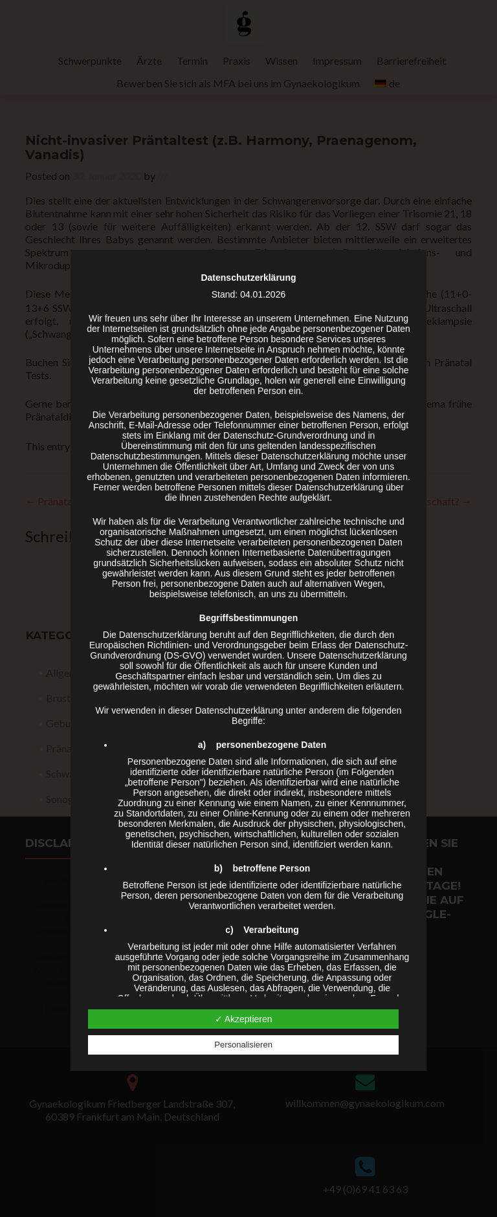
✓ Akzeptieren (243, 1019)
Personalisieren (243, 1044)
